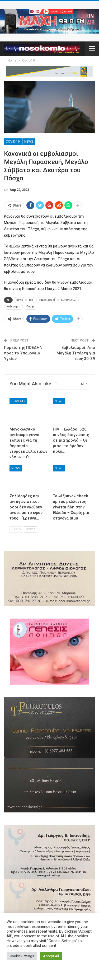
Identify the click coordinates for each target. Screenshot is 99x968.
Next (30, 529)
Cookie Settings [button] (22, 956)
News (28, 141)
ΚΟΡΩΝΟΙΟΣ (68, 299)
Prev (16, 529)
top (31, 299)
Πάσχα (30, 306)
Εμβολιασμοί (47, 299)
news (19, 299)
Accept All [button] (51, 956)
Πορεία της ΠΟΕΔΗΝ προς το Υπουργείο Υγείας (23, 353)
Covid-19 (13, 141)
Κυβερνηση (13, 306)
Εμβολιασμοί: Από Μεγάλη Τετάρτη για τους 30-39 (75, 353)
